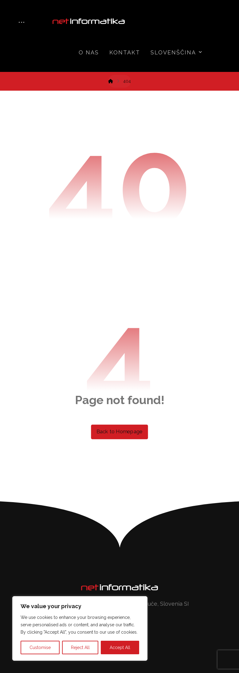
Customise (40, 647)
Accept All (120, 647)
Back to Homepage (119, 432)
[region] (79, 628)
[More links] (21, 23)
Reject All (80, 647)
